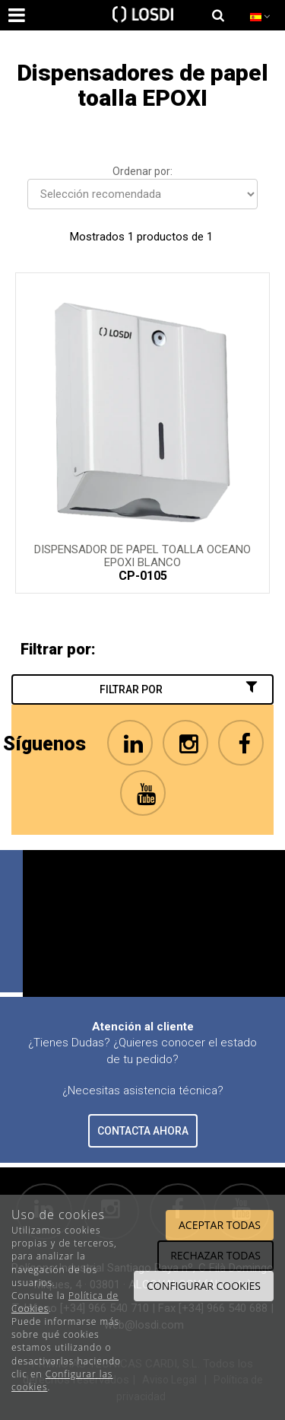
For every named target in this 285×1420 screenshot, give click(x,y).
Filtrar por (180, 689)
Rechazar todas (215, 1255)
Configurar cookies (204, 1285)
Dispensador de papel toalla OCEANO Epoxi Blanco (142, 554)
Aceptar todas (220, 1225)
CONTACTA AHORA (142, 1131)
